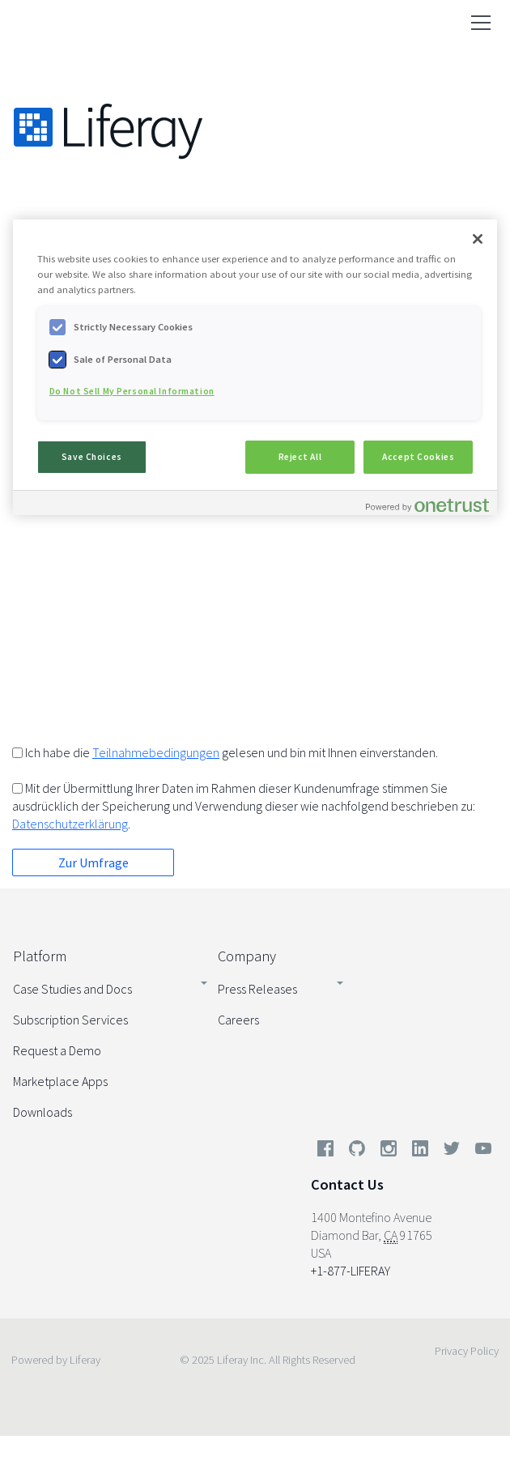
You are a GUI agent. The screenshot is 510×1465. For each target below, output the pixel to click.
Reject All (300, 456)
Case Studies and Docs (72, 989)
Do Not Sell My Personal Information (132, 391)
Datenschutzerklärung (70, 824)
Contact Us (347, 1184)
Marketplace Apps (60, 1081)
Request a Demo (57, 1050)
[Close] (477, 239)
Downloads (42, 1112)
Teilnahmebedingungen (155, 752)
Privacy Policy (467, 1351)
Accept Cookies (418, 456)
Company (247, 956)
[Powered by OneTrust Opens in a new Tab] (427, 505)
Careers (238, 1019)
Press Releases (257, 989)
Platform (39, 956)
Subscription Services (70, 1019)
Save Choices (92, 456)
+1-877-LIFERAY (350, 1271)
